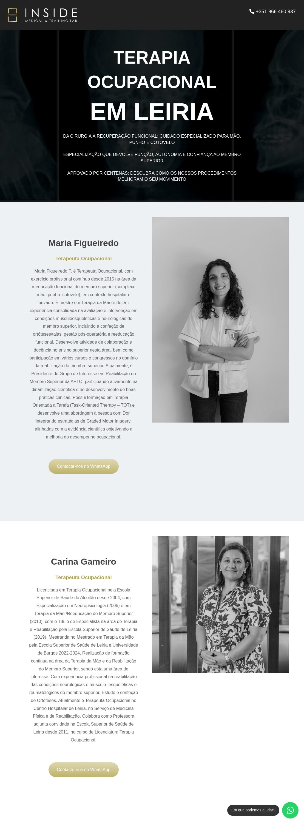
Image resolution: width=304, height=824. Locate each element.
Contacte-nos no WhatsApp (83, 466)
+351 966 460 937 (272, 11)
